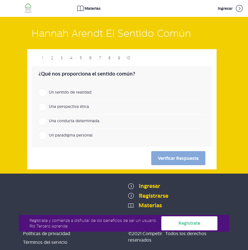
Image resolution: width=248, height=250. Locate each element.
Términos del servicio (45, 242)
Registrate (189, 223)
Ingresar (231, 8)
